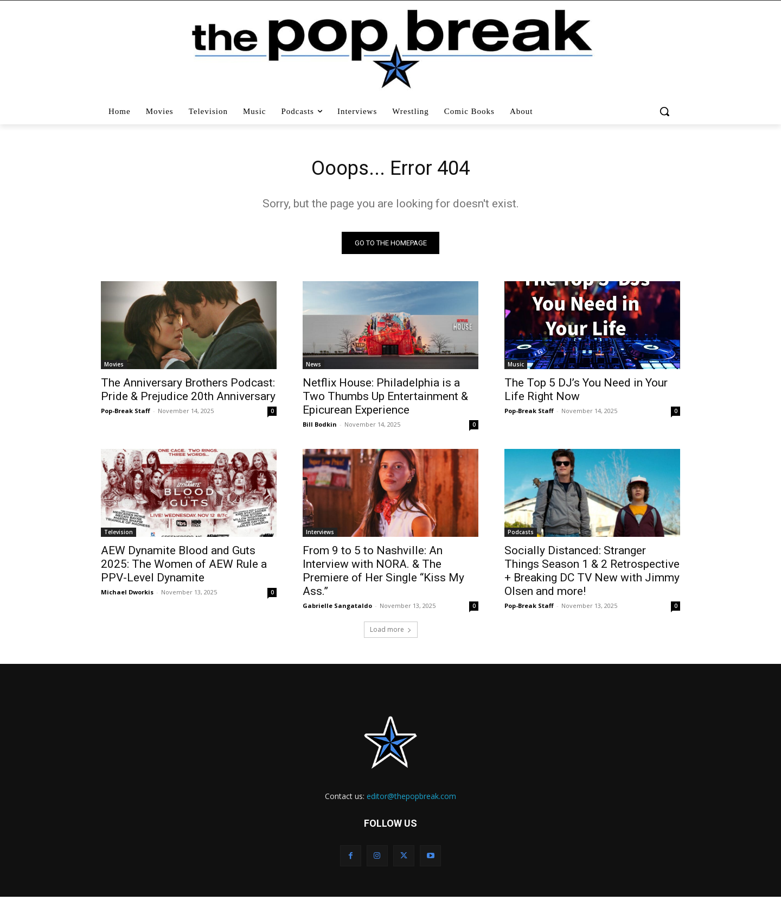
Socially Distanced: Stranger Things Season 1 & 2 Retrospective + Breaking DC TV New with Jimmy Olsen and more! (592, 573)
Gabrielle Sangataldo (337, 608)
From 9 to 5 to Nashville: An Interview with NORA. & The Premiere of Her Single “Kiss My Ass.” (383, 573)
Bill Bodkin (320, 427)
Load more (391, 632)
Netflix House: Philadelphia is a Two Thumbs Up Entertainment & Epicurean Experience (385, 399)
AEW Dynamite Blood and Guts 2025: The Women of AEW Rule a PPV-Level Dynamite (184, 567)
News (313, 367)
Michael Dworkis (127, 595)
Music (516, 367)
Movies (114, 367)
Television (118, 534)
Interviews (320, 534)
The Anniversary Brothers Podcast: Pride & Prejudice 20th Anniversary (188, 392)
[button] (665, 111)
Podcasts (521, 534)
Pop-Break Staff (125, 413)
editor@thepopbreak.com (411, 799)
